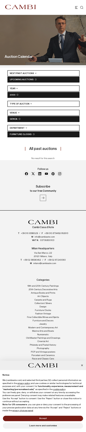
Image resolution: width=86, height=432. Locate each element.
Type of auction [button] (20, 104)
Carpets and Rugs (43, 300)
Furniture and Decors (43, 321)
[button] (82, 365)
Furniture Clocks (22, 134)
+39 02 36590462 (32, 260)
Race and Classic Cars (43, 359)
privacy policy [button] (23, 383)
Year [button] (13, 88)
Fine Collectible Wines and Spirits (43, 317)
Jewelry (43, 324)
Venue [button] (13, 113)
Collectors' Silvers (43, 303)
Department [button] (17, 128)
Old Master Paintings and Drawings (43, 338)
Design (43, 307)
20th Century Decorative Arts (43, 289)
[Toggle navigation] (76, 7)
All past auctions (43, 149)
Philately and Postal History (43, 345)
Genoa (15, 119)
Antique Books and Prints (43, 293)
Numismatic (43, 335)
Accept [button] (43, 418)
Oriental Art (43, 341)
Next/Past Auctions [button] (22, 73)
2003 (14, 95)
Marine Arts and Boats (43, 331)
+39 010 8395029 (29, 233)
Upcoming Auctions (23, 79)
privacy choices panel (22, 411)
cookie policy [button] (59, 389)
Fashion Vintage (43, 314)
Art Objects (43, 296)
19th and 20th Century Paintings (43, 286)
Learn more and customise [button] (43, 426)
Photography (43, 348)
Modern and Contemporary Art (43, 328)
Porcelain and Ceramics (43, 355)
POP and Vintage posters (43, 352)
